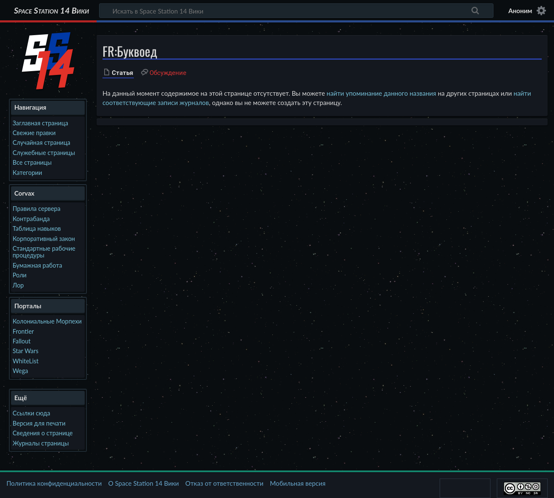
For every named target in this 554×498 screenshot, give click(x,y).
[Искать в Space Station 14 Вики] (296, 10)
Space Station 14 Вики (51, 10)
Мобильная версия (297, 483)
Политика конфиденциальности (54, 483)
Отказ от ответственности (224, 483)
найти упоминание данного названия (381, 93)
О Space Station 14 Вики (143, 483)
